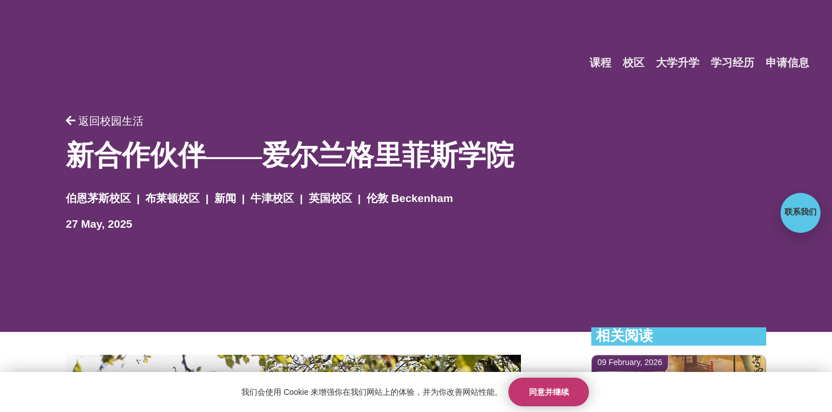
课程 (600, 63)
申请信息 (787, 63)
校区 (633, 63)
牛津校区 (272, 199)
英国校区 (330, 199)
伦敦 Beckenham (410, 199)
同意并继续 (549, 392)
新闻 (225, 199)
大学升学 (677, 63)
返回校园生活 (105, 121)
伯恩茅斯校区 (98, 199)
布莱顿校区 (172, 199)
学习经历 (732, 63)
